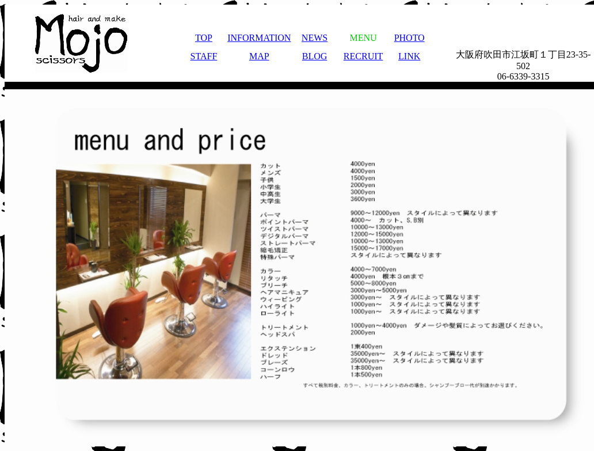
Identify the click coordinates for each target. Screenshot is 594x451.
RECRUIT (363, 54)
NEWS (315, 36)
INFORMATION (259, 36)
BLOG (315, 54)
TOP (203, 36)
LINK (409, 54)
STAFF (204, 54)
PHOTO (409, 36)
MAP (259, 54)
